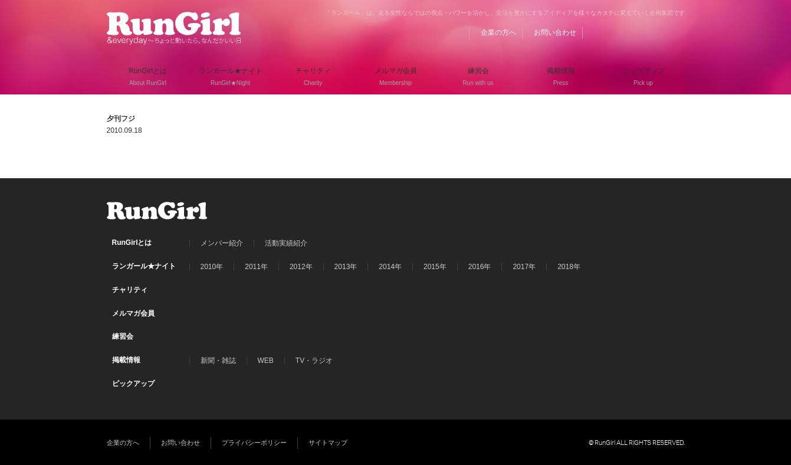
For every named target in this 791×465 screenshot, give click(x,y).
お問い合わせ (555, 32)
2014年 (390, 267)
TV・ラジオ (314, 360)
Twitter (653, 32)
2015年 (435, 267)
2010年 (212, 267)
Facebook (631, 32)
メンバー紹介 (222, 243)
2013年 (345, 267)
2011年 (256, 267)
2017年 (524, 267)
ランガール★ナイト (144, 266)
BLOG (609, 32)
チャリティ (129, 290)
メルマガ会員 (133, 313)
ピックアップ (133, 383)
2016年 (479, 267)
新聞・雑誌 (218, 360)
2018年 (568, 267)
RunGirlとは (132, 242)
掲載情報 (126, 360)
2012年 (301, 267)
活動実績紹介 (286, 243)
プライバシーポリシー (254, 442)
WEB (266, 360)
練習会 (122, 336)
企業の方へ (498, 32)
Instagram (676, 32)
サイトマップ (327, 442)
